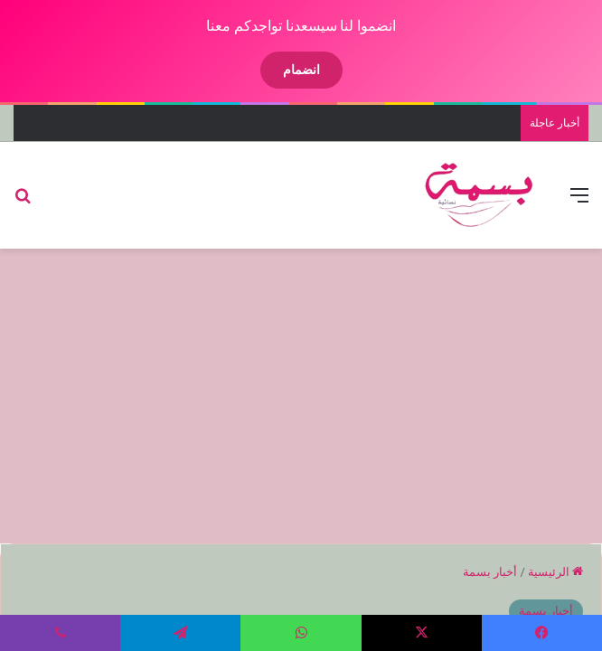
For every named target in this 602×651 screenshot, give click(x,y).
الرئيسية (555, 572)
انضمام (301, 69)
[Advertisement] (294, 393)
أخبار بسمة (490, 572)
